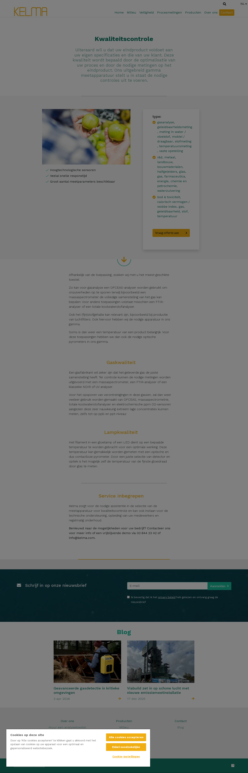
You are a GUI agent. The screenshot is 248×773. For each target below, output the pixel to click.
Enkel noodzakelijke (126, 747)
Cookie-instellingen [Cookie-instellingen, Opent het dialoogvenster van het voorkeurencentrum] (126, 756)
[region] (78, 748)
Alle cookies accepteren (126, 737)
